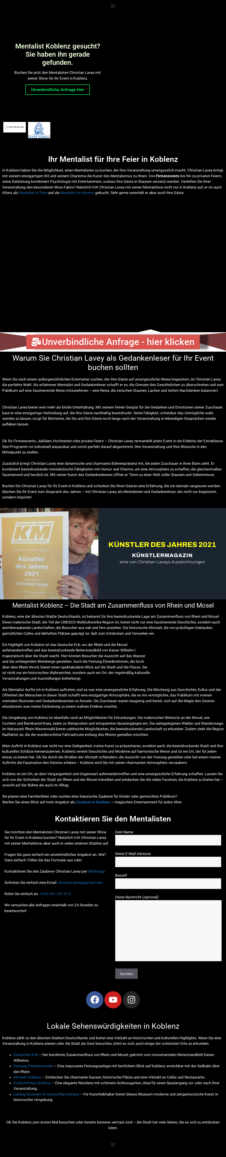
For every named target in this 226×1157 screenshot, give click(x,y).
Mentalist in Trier (33, 192)
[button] (113, 5)
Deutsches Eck (25, 1054)
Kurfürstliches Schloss (32, 1083)
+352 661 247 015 (55, 894)
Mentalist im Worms (77, 192)
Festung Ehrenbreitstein (33, 1066)
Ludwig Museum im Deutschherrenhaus (46, 1094)
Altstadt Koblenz (27, 1077)
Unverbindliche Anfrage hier (57, 89)
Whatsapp (96, 871)
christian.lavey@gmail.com (80, 882)
